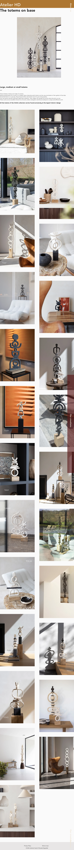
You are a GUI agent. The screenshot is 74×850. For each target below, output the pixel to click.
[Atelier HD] (10, 4)
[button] (71, 7)
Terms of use (45, 846)
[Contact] (70, 843)
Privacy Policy (27, 846)
